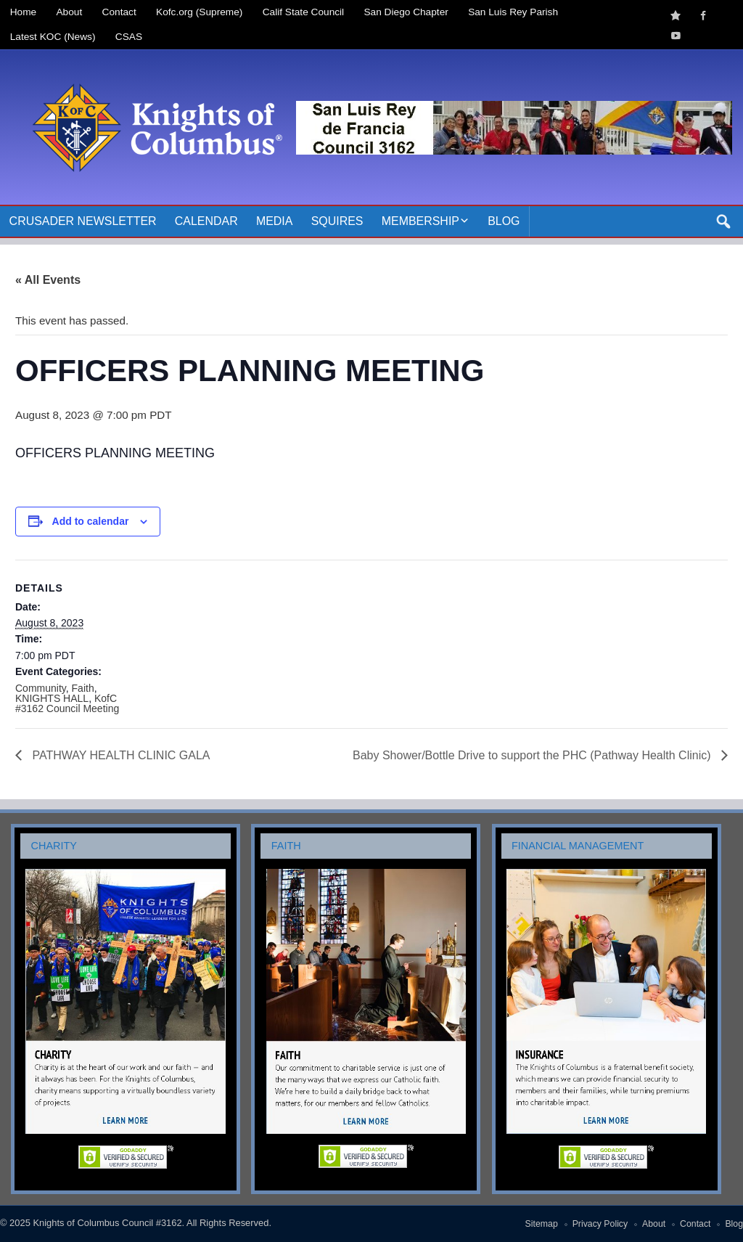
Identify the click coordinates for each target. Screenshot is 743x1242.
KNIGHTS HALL (52, 698)
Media (274, 221)
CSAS (128, 36)
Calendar (206, 221)
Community (40, 688)
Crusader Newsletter (83, 221)
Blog (504, 221)
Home (23, 12)
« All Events (48, 280)
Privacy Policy (600, 1223)
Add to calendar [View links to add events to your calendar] (90, 521)
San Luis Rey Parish (513, 12)
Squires (337, 221)
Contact (119, 12)
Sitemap (541, 1223)
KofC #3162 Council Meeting (67, 703)
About (70, 12)
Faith (83, 688)
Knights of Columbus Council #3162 (107, 1222)
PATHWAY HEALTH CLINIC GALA (119, 755)
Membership (420, 221)
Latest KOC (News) (53, 36)
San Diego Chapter (406, 12)
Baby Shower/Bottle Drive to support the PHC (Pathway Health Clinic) (533, 755)
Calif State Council (303, 12)
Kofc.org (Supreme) (199, 12)
